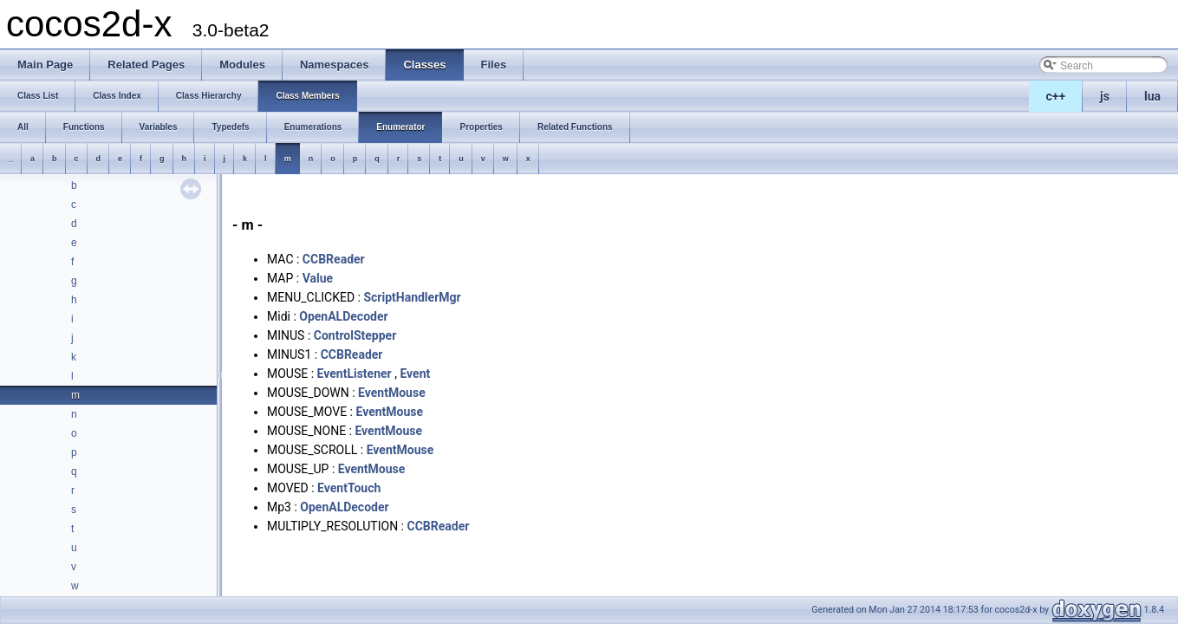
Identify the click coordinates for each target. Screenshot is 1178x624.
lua (1152, 96)
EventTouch (349, 488)
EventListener (354, 373)
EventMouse (392, 393)
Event (415, 373)
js (1105, 96)
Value (318, 278)
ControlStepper (355, 335)
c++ (1056, 96)
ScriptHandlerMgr (411, 297)
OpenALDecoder (343, 316)
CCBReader (334, 259)
